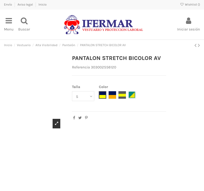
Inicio (43, 4)
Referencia (81, 67)
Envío (8, 4)
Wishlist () (190, 4)
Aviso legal (26, 4)
